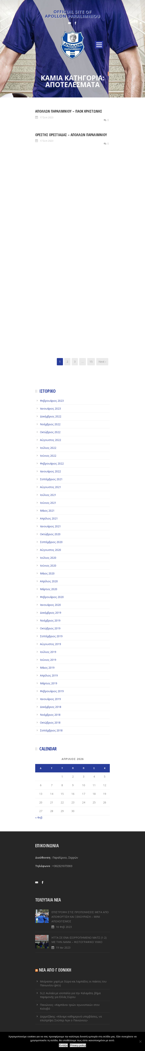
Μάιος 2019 (47, 667)
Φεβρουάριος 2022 (52, 463)
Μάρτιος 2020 (48, 589)
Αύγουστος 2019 (50, 644)
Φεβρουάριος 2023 (52, 400)
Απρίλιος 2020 (49, 581)
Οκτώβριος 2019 (50, 628)
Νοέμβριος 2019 (50, 620)
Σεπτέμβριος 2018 (51, 730)
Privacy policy (78, 1045)
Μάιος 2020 (47, 573)
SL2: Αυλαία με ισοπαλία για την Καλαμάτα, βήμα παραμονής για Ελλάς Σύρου (70, 995)
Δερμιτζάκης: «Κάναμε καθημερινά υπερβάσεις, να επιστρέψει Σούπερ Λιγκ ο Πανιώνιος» (71, 1018)
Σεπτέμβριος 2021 (51, 479)
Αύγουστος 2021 (50, 487)
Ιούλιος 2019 (48, 652)
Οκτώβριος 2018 (50, 722)
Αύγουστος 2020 (50, 550)
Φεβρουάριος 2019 (52, 691)
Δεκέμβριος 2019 (50, 612)
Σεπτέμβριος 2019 (51, 636)
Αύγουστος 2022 (50, 440)
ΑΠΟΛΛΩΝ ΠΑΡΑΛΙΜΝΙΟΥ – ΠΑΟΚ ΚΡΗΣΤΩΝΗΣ (68, 111)
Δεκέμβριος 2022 (50, 416)
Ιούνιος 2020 (48, 565)
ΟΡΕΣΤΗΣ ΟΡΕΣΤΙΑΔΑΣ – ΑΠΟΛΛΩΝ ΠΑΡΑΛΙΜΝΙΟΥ (71, 134)
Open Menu (99, 44)
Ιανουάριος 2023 (50, 408)
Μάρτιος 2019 (48, 683)
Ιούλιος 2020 (48, 557)
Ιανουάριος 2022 (50, 471)
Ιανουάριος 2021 (50, 526)
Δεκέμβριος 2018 (50, 707)
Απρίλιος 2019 (49, 675)
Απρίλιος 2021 (49, 518)
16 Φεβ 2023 (64, 927)
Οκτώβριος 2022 (50, 432)
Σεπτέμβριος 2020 (51, 542)
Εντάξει (63, 1045)
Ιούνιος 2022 (48, 455)
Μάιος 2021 (47, 510)
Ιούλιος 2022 (48, 448)
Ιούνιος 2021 (48, 503)
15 (91, 361)
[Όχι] (140, 1041)
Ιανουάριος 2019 (50, 699)
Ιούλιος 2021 (48, 495)
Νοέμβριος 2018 (50, 714)
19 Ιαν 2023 (63, 947)
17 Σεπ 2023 (46, 117)
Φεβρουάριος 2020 (52, 597)
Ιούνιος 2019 (48, 660)
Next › (102, 361)
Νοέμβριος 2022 (50, 424)
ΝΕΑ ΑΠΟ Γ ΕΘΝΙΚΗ (55, 970)
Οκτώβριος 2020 (50, 534)
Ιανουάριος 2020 (50, 605)
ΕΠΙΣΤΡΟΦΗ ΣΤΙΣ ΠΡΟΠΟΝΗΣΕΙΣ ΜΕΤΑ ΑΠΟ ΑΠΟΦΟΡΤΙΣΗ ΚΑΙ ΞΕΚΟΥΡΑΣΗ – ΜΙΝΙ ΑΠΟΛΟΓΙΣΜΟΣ (80, 916)
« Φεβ (38, 817)
